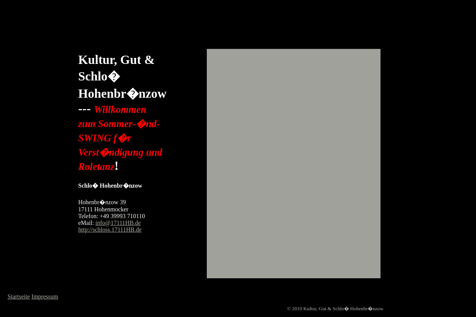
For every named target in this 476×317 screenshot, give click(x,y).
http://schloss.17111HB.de (110, 229)
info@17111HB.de (118, 223)
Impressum (45, 296)
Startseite (19, 296)
